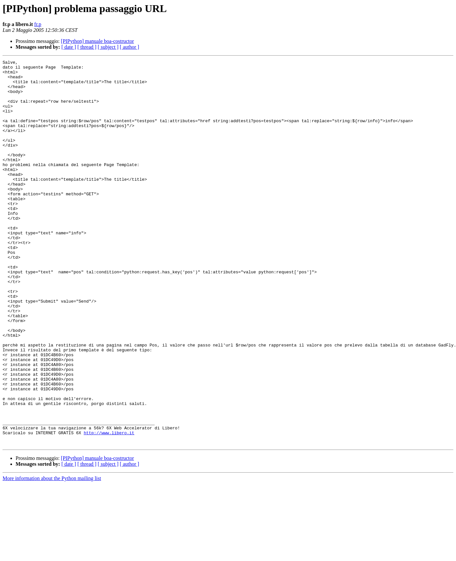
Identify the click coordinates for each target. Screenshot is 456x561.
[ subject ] (108, 47)
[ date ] (68, 47)
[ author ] (129, 47)
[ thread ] (86, 47)
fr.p (37, 24)
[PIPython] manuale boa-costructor (97, 41)
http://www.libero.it (109, 508)
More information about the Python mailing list (52, 555)
